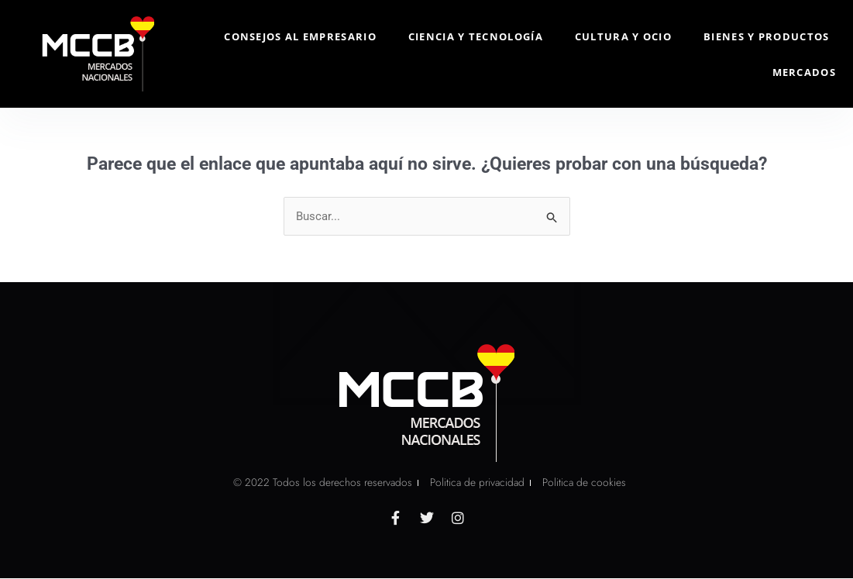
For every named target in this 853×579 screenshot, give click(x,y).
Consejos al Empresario (300, 36)
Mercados (804, 72)
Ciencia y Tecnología (475, 36)
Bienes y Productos (766, 36)
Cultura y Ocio (623, 36)
